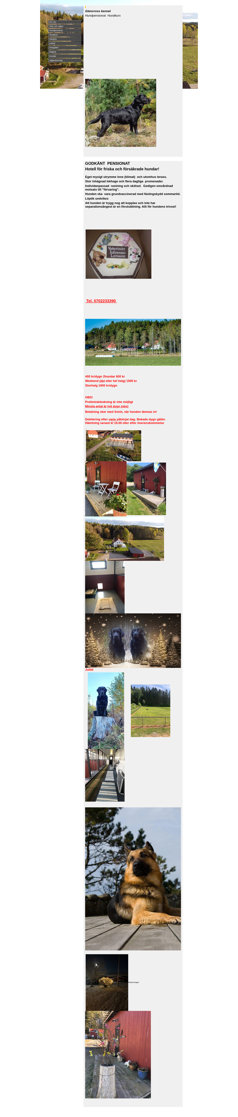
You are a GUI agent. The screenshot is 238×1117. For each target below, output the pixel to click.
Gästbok (53, 39)
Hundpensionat (56, 30)
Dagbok (52, 52)
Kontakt (52, 56)
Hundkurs (53, 35)
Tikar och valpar (56, 26)
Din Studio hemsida (176, 1114)
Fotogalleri (54, 47)
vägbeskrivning (55, 60)
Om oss (52, 22)
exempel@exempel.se (106, 1112)
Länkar (52, 43)
